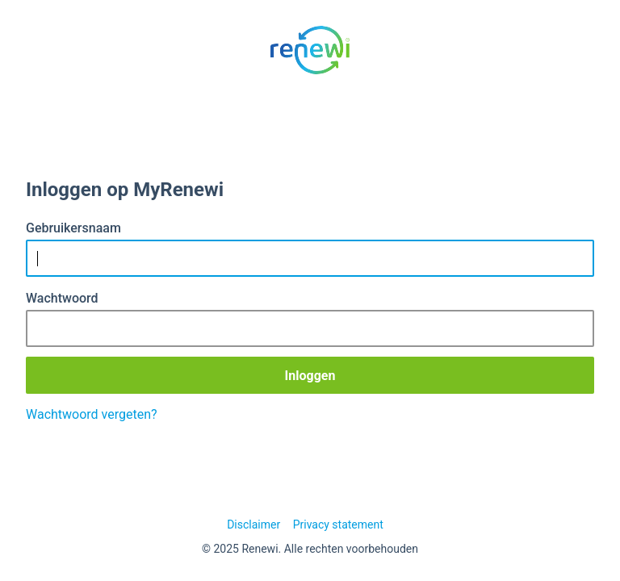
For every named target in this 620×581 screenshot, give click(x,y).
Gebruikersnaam (73, 228)
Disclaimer (253, 524)
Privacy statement (338, 524)
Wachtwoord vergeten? (91, 414)
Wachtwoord (62, 298)
